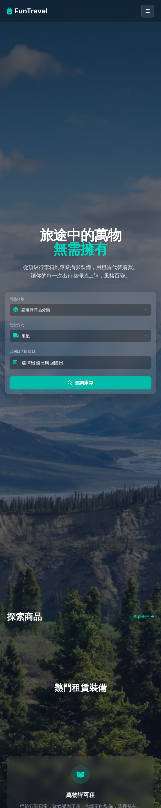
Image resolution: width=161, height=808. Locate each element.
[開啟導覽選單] (147, 11)
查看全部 (143, 616)
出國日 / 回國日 (22, 351)
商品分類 (17, 299)
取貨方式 (17, 325)
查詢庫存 (80, 383)
